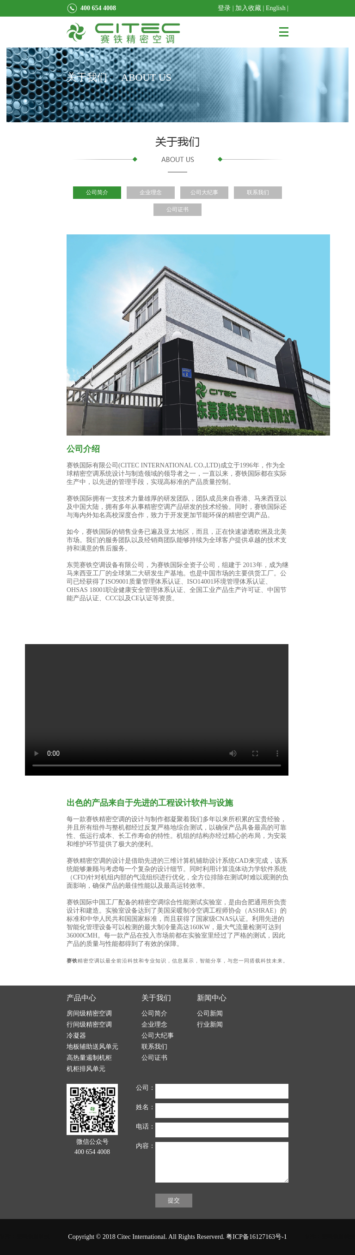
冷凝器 (76, 1035)
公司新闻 (210, 1013)
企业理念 (151, 192)
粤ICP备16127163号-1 (256, 1236)
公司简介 (97, 192)
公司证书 (177, 209)
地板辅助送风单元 (92, 1046)
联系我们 (258, 192)
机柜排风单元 (86, 1068)
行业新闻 (210, 1024)
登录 (224, 8)
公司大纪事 (204, 192)
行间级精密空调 (89, 1024)
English (276, 8)
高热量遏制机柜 (89, 1057)
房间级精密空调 (89, 1013)
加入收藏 (248, 8)
